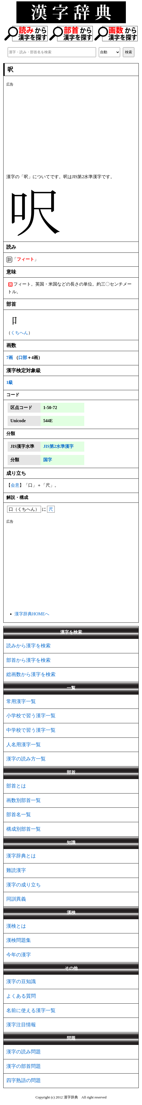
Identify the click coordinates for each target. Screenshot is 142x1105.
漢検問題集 (18, 940)
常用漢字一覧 (21, 701)
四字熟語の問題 (23, 1080)
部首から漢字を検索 (28, 660)
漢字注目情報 (21, 1024)
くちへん (19, 332)
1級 (9, 382)
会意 (15, 485)
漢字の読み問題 (23, 1051)
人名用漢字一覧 (23, 744)
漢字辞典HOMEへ (32, 614)
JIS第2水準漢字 (58, 446)
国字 (47, 459)
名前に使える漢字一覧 (31, 1010)
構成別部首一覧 (23, 829)
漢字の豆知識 (21, 981)
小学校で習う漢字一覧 (31, 715)
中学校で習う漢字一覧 (31, 730)
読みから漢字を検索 (28, 645)
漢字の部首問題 (23, 1066)
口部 (22, 357)
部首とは (16, 786)
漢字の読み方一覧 (26, 759)
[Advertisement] (71, 129)
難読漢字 (16, 870)
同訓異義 (16, 899)
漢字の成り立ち (23, 884)
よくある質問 (21, 996)
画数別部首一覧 (23, 800)
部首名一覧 (18, 814)
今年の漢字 (18, 954)
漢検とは (16, 926)
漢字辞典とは (21, 856)
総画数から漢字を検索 (31, 674)
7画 (9, 357)
